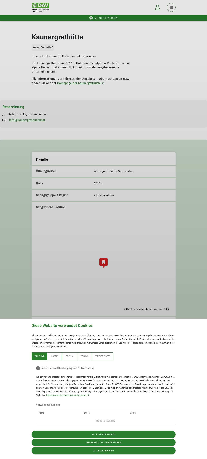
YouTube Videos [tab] (102, 356)
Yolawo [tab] (84, 356)
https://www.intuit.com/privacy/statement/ (66, 395)
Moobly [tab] (54, 356)
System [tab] (69, 356)
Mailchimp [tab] (39, 356)
